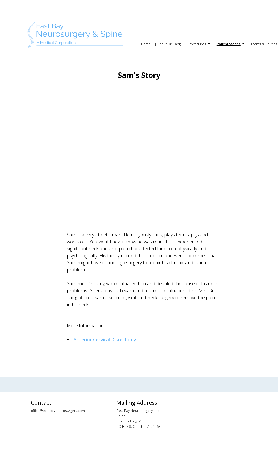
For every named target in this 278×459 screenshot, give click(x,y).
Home (146, 43)
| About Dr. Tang (167, 43)
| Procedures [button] (195, 43)
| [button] (228, 43)
